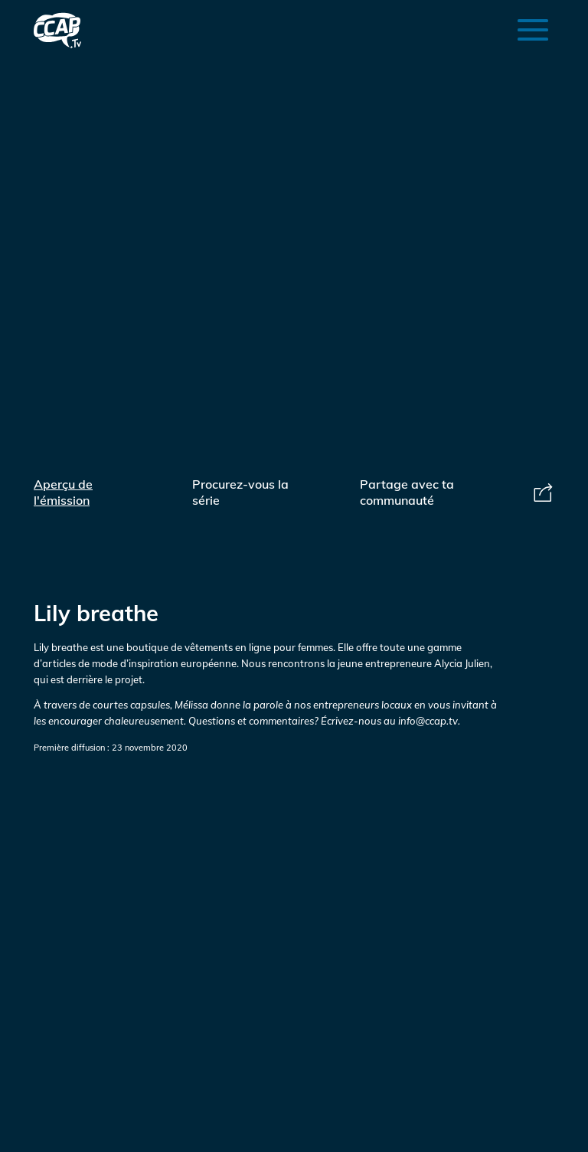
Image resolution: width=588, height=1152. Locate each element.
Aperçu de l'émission (63, 492)
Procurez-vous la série (240, 492)
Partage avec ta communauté (457, 492)
